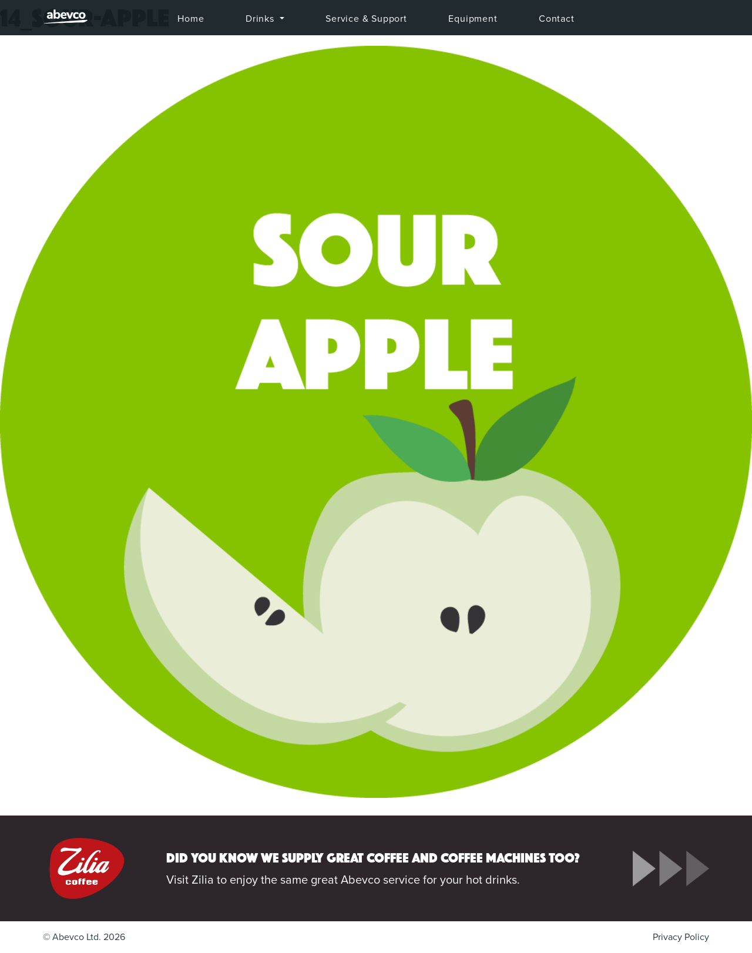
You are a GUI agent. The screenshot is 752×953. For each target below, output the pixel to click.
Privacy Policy (681, 937)
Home (190, 19)
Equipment (472, 19)
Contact (557, 19)
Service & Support (366, 19)
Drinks (261, 19)
